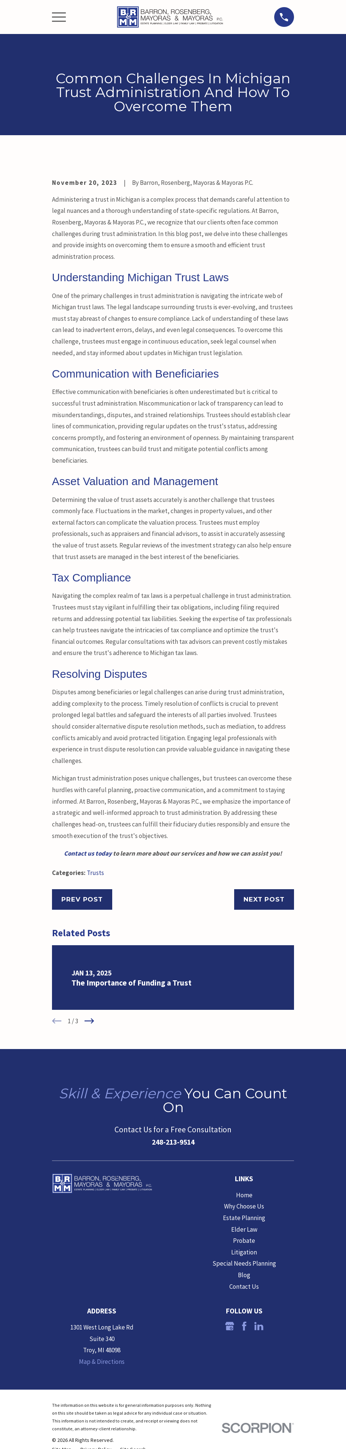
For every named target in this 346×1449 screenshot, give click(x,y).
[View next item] (89, 1021)
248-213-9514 (173, 1142)
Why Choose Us (244, 1206)
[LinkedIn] (258, 1326)
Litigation (244, 1252)
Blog (244, 1275)
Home (244, 1195)
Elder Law (244, 1229)
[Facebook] (244, 1326)
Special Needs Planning (244, 1263)
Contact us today (88, 853)
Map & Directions (102, 1362)
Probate (244, 1241)
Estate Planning (244, 1218)
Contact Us (244, 1286)
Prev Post (82, 899)
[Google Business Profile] (229, 1326)
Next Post (264, 899)
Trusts (95, 873)
